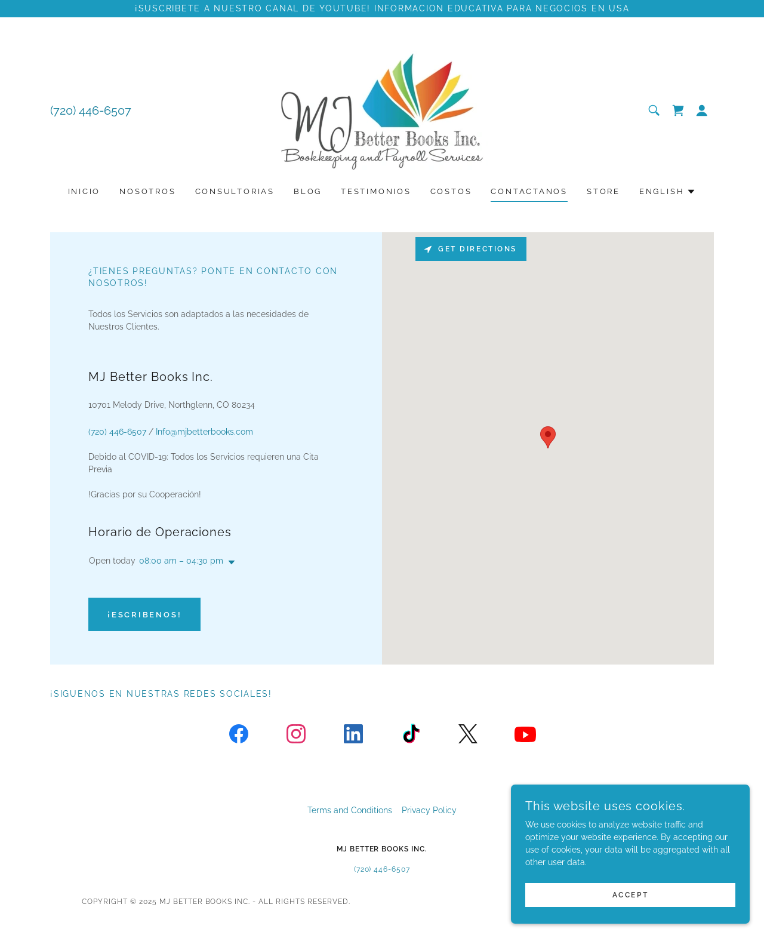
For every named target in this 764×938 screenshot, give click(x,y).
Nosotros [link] (147, 191)
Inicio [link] (84, 191)
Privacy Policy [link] (429, 810)
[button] (702, 110)
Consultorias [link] (235, 191)
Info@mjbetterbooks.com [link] (204, 431)
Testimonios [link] (376, 191)
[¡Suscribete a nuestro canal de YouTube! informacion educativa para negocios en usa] (382, 8)
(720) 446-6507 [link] (90, 110)
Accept (630, 895)
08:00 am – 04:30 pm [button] (181, 560)
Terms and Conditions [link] (349, 810)
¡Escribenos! (144, 614)
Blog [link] (308, 191)
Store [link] (603, 191)
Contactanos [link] (529, 191)
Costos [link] (451, 191)
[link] (382, 110)
